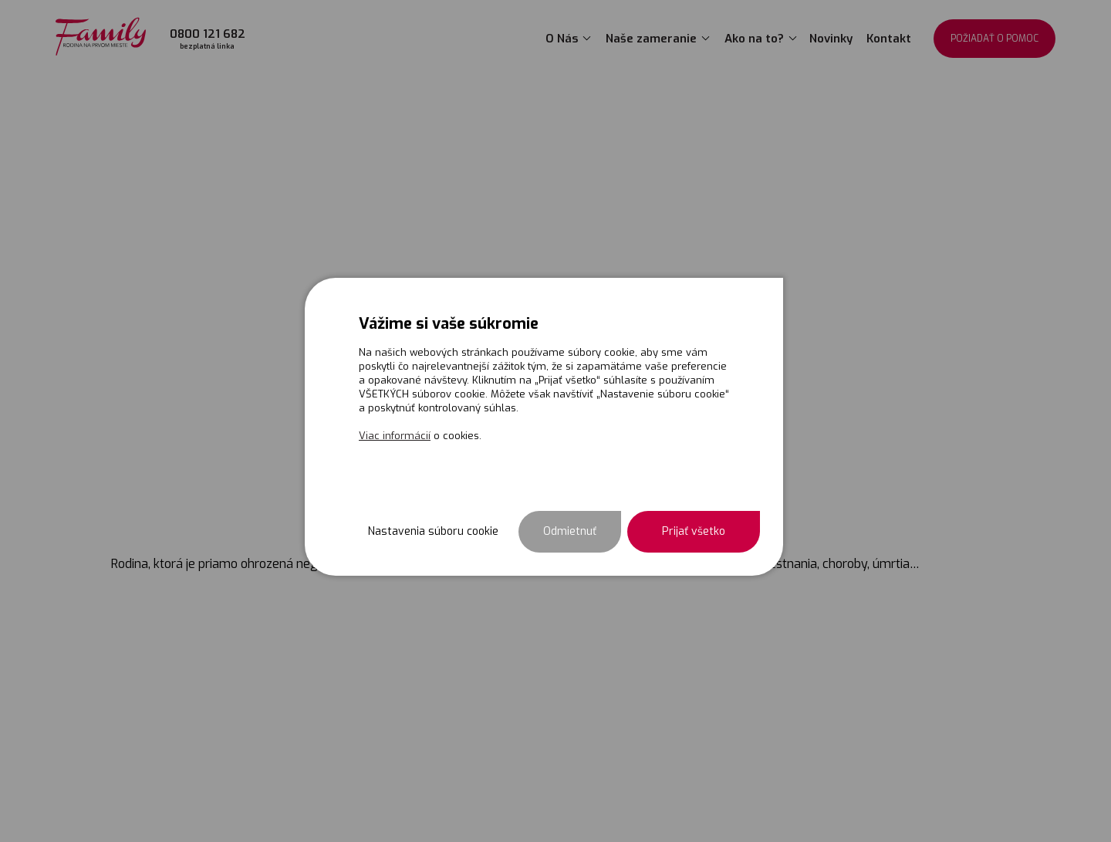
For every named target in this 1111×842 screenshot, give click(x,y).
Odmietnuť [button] (569, 531)
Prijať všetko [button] (693, 531)
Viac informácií (395, 435)
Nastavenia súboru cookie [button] (433, 531)
